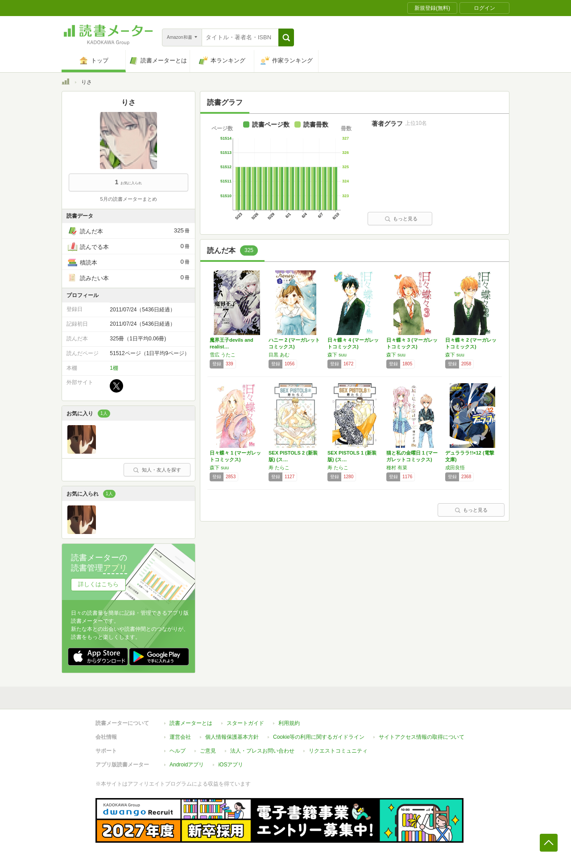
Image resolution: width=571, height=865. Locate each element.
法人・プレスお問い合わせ (262, 750)
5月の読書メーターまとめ (128, 199)
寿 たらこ (279, 467)
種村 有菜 (396, 467)
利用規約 (289, 723)
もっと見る (401, 218)
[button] (286, 37)
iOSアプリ (230, 764)
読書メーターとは (191, 723)
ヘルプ (178, 750)
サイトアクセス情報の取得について (421, 737)
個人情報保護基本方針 (232, 737)
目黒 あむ (279, 354)
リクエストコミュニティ (338, 750)
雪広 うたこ (223, 354)
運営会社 (180, 737)
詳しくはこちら (98, 584)
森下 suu (337, 354)
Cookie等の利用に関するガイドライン (318, 737)
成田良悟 (455, 467)
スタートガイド (245, 723)
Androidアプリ (187, 764)
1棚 (114, 368)
